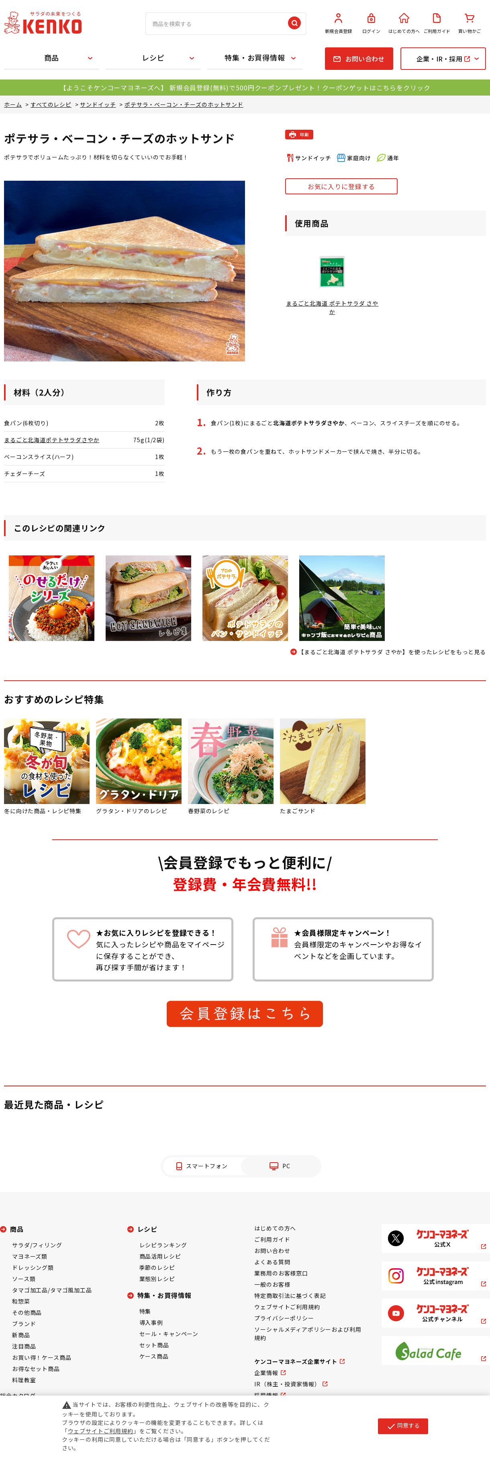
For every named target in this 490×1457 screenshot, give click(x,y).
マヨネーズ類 (29, 1256)
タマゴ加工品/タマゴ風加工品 (52, 1290)
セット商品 (154, 1345)
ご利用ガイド (437, 23)
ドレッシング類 (33, 1267)
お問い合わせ (272, 1251)
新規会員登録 (338, 23)
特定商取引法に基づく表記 (290, 1296)
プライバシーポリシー (284, 1318)
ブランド (24, 1324)
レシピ (153, 57)
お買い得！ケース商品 (41, 1357)
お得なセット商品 (36, 1369)
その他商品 (27, 1312)
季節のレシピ (157, 1267)
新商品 (21, 1335)
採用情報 (266, 1395)
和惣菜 (21, 1301)
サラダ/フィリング (37, 1245)
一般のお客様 (272, 1284)
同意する (403, 1426)
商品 (51, 57)
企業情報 (266, 1373)
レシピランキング (163, 1245)
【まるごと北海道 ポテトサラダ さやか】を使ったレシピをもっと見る (392, 652)
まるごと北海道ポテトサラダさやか (51, 440)
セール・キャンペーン (168, 1334)
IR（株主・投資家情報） (287, 1384)
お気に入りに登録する (341, 186)
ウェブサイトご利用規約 (287, 1307)
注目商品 (24, 1346)
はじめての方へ (404, 23)
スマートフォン (207, 1166)
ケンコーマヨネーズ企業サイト (295, 1361)
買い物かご (469, 23)
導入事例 (151, 1322)
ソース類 (23, 1279)
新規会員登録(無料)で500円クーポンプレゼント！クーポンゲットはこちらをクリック (299, 87)
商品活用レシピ (160, 1256)
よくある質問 (272, 1262)
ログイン (371, 23)
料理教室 (24, 1380)
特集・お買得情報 (255, 57)
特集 (145, 1311)
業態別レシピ (157, 1279)
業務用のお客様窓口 (281, 1273)
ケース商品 (154, 1356)
